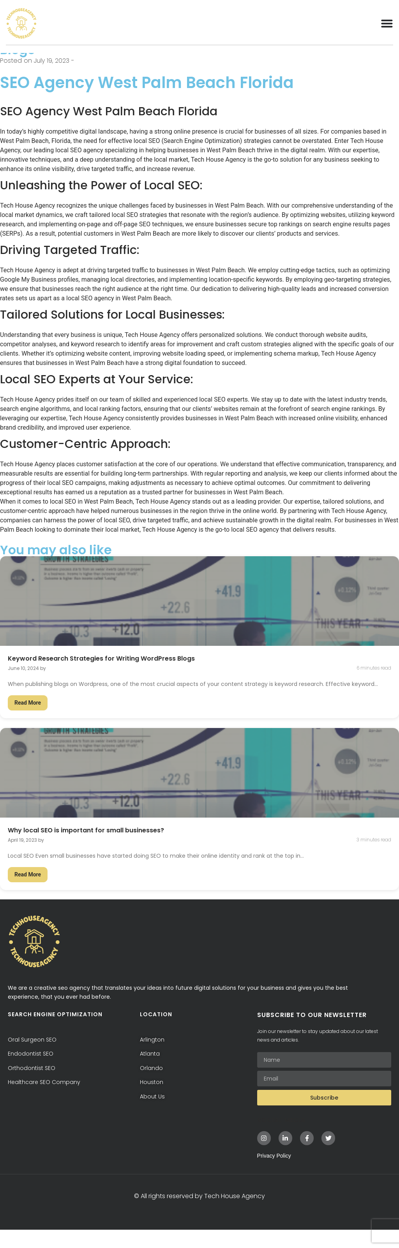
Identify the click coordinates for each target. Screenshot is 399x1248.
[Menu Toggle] (387, 23)
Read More (27, 721)
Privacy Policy (274, 1174)
